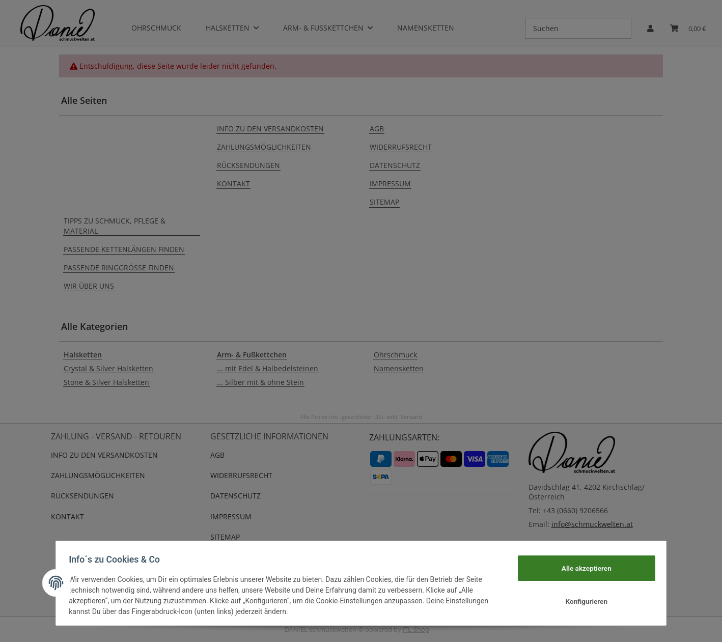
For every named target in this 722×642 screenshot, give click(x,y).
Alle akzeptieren (582, 568)
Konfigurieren (582, 601)
